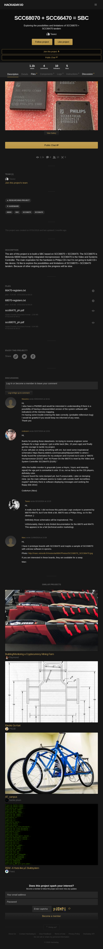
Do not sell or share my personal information (51, 937)
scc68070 (27, 212)
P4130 (10, 729)
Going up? (51, 927)
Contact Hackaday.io (27, 934)
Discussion (88, 73)
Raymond (12, 657)
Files (34, 73)
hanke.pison (13, 800)
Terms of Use (60, 934)
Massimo (25, 399)
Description (12, 74)
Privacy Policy (74, 934)
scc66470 (39, 212)
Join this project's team (16, 183)
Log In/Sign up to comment (18, 393)
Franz (10, 871)
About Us (12, 934)
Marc (24, 538)
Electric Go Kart (12, 725)
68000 (9, 212)
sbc (17, 212)
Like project (63, 42)
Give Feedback (45, 934)
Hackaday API (89, 934)
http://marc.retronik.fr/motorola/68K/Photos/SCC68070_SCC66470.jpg (60, 553)
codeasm (25, 431)
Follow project (42, 42)
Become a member (33, 889)
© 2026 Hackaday (51, 942)
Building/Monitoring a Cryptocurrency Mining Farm (29, 654)
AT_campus (11, 796)
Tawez (51, 34)
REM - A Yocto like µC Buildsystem (22, 868)
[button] (95, 4)
